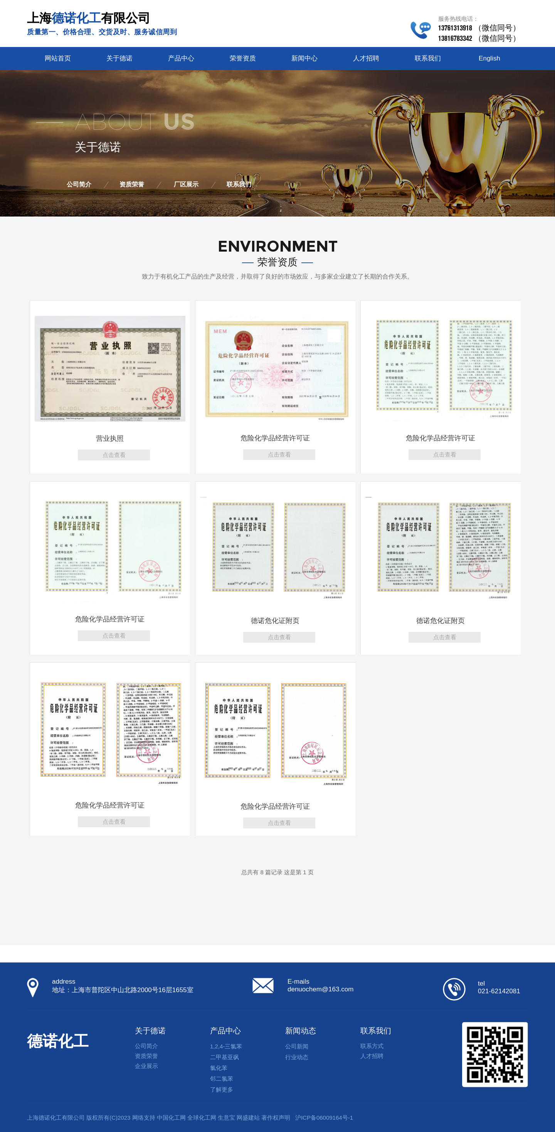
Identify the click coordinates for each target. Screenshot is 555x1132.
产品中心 (181, 58)
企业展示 (146, 1066)
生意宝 (226, 1117)
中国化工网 (171, 1117)
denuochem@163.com (320, 989)
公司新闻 (296, 1046)
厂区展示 (186, 184)
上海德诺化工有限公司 (56, 1117)
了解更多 (221, 1089)
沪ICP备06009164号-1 (324, 1117)
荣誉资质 (243, 58)
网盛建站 (248, 1117)
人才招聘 (366, 58)
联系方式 (371, 1046)
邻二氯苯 (221, 1078)
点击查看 (114, 455)
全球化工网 (201, 1117)
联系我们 (428, 58)
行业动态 (296, 1057)
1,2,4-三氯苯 (226, 1046)
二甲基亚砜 (224, 1057)
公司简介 (79, 184)
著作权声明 (275, 1117)
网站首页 (58, 58)
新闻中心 (304, 58)
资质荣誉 (131, 184)
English (489, 58)
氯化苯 (218, 1068)
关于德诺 (119, 58)
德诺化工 (58, 1041)
